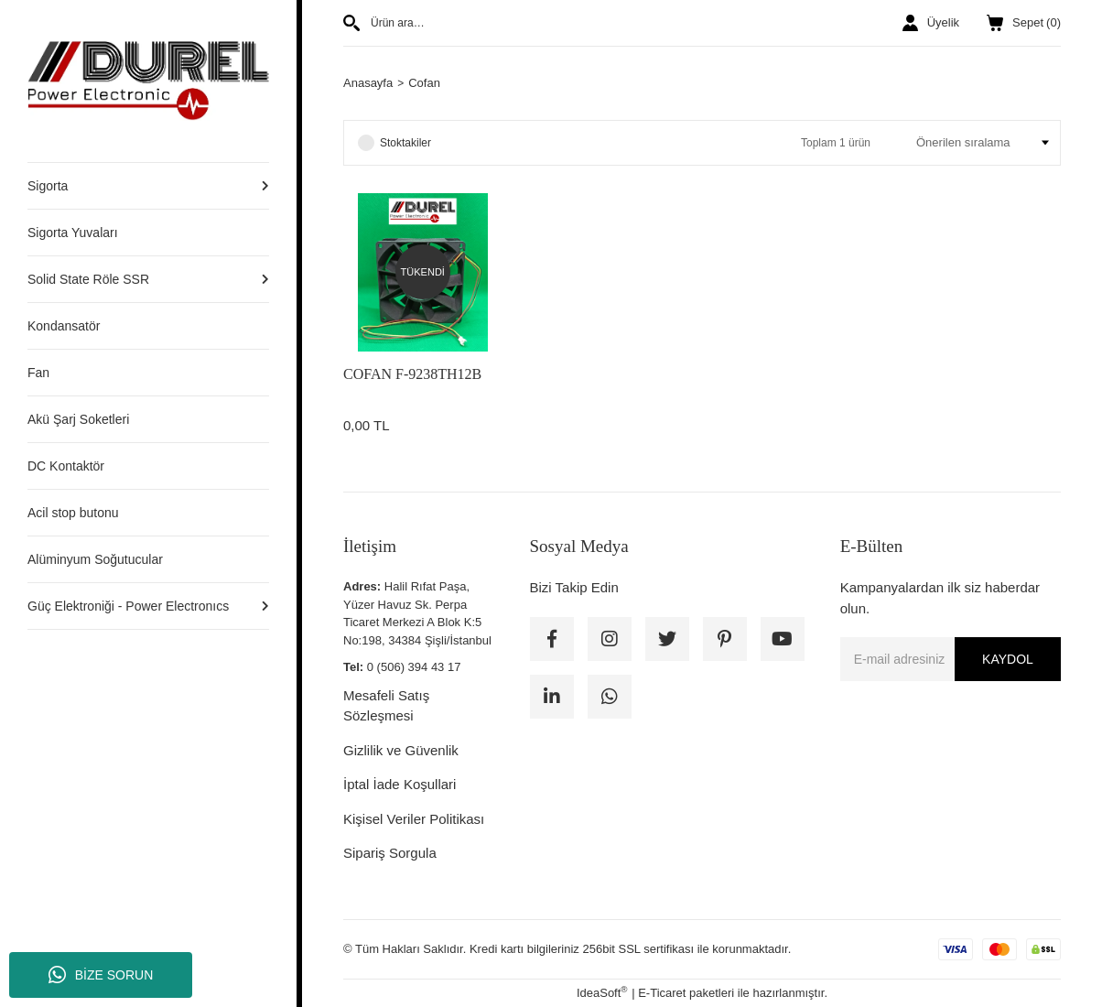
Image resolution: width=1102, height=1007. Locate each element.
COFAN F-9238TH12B (412, 374)
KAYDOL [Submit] (1007, 659)
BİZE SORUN (101, 975)
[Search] (515, 23)
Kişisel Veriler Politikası (413, 819)
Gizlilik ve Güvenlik (401, 750)
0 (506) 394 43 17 (414, 667)
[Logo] (148, 80)
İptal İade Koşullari (399, 784)
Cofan (424, 83)
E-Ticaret (662, 993)
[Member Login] (930, 23)
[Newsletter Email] (950, 659)
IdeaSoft (602, 992)
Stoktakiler (405, 142)
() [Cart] (1024, 23)
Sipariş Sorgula (390, 853)
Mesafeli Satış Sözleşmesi (386, 706)
